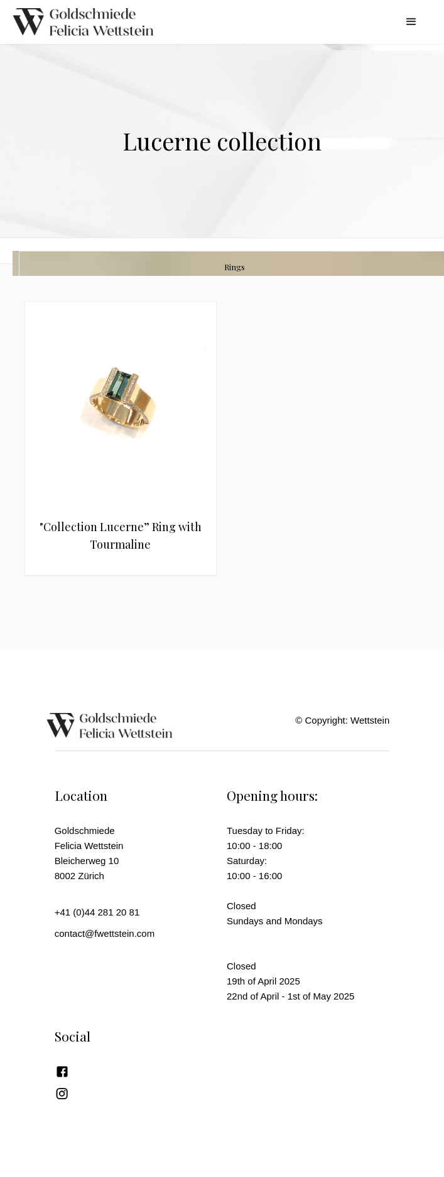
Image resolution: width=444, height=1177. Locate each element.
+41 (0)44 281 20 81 (97, 912)
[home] (100, 22)
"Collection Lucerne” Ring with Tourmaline (121, 535)
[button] (411, 22)
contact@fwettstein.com (104, 933)
